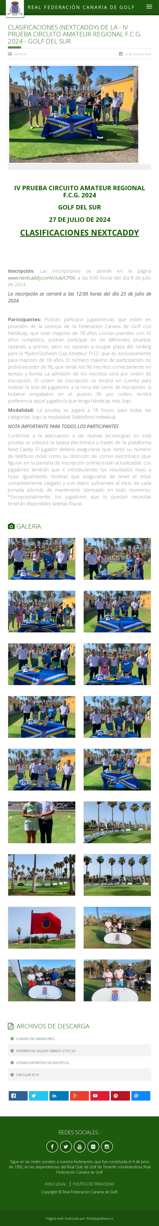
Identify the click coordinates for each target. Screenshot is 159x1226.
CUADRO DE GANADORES (32, 1039)
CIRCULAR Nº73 (25, 1075)
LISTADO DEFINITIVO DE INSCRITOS (40, 1063)
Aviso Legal (55, 1183)
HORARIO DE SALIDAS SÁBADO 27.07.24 (43, 1051)
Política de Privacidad (93, 1183)
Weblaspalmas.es (99, 1218)
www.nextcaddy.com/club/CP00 (41, 278)
